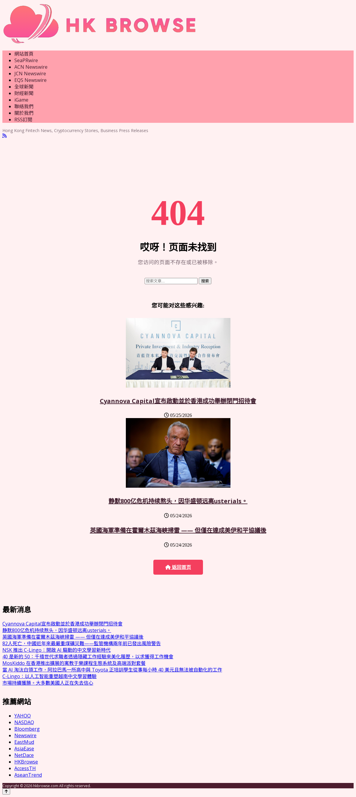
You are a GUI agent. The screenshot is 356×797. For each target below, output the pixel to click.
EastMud (24, 742)
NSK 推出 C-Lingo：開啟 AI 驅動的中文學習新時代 (56, 650)
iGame (21, 100)
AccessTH (25, 768)
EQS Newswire (30, 80)
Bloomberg (27, 729)
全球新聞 (23, 86)
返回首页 (178, 567)
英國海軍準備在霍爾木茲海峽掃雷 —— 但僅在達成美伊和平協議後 (178, 530)
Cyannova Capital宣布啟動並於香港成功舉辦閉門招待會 (178, 401)
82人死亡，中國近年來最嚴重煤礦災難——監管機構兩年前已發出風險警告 (81, 643)
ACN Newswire (31, 67)
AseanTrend (28, 775)
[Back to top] (6, 791)
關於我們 (23, 113)
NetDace (24, 755)
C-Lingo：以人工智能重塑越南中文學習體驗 (49, 676)
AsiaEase (24, 748)
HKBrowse (26, 761)
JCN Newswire (30, 73)
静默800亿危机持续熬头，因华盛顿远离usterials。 (178, 501)
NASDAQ (24, 722)
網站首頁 (23, 54)
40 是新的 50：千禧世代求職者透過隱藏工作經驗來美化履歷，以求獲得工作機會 (87, 656)
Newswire (25, 735)
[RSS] (4, 135)
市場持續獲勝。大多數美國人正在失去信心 (47, 683)
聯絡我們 (23, 106)
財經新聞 (23, 93)
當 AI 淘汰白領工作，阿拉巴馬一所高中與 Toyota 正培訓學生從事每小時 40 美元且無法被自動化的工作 (112, 669)
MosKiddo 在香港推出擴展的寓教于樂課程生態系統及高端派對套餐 (74, 663)
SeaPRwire (26, 60)
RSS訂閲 (23, 119)
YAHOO (22, 715)
